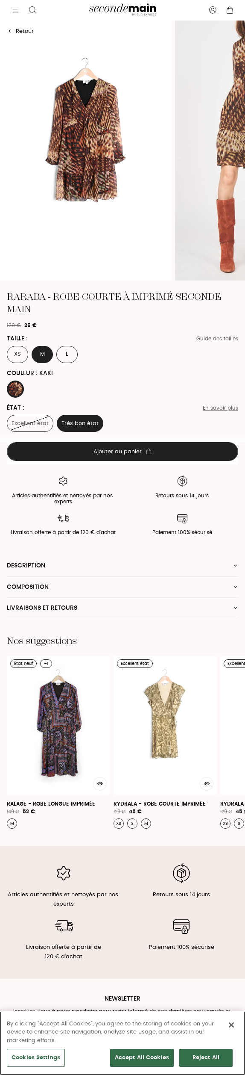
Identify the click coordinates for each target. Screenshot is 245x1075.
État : (15, 408)
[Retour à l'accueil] (122, 10)
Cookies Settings (36, 1057)
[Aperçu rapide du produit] (100, 784)
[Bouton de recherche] (32, 10)
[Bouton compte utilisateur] (212, 10)
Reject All (205, 1057)
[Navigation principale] (15, 10)
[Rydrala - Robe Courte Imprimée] (165, 742)
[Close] (231, 1025)
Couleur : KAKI (30, 373)
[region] (122, 1043)
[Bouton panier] (229, 10)
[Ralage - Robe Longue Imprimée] (58, 742)
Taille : (17, 339)
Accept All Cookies (142, 1057)
